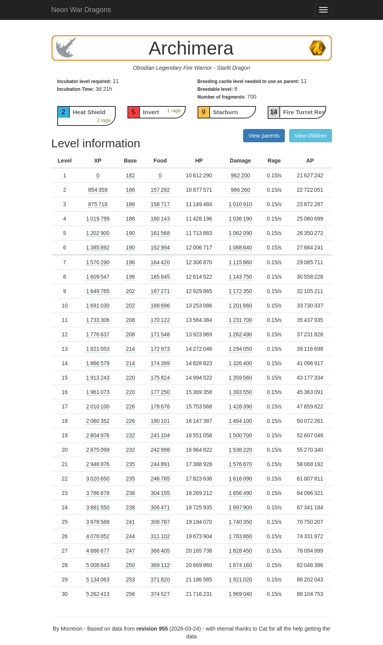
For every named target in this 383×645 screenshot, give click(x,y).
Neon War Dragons (81, 10)
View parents (264, 136)
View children (310, 136)
